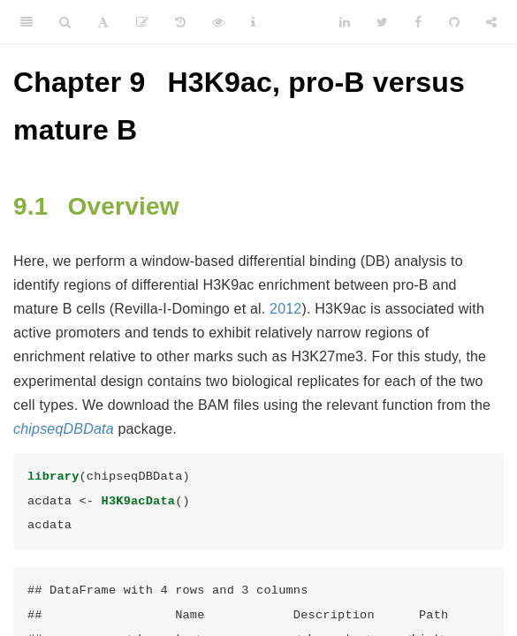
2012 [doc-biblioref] (285, 308)
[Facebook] (418, 22)
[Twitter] (382, 22)
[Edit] (142, 22)
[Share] (491, 22)
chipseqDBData (63, 428)
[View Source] (218, 22)
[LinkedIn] (344, 22)
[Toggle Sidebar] (26, 22)
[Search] (65, 22)
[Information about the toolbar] (253, 22)
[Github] (454, 22)
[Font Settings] (103, 22)
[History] (180, 22)
